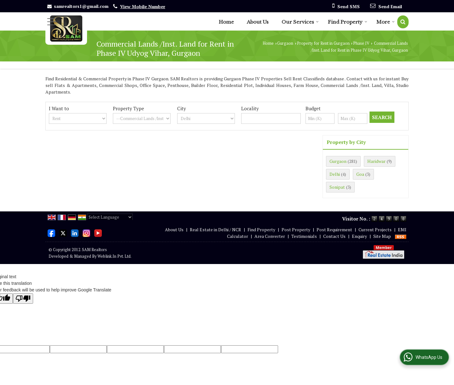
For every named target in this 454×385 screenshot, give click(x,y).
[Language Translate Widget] (110, 217)
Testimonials (304, 236)
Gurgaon (285, 43)
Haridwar (376, 161)
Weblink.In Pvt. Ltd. (114, 256)
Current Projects (375, 230)
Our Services (300, 22)
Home (226, 22)
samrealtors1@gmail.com (81, 6)
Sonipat (337, 187)
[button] (142, 6)
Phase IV (361, 43)
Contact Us (334, 236)
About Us (258, 22)
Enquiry (359, 236)
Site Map (382, 236)
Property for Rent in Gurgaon (323, 43)
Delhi (334, 174)
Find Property (347, 22)
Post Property (296, 230)
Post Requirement (334, 230)
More (385, 22)
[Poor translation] (23, 298)
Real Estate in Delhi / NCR (215, 230)
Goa (360, 174)
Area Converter (269, 236)
